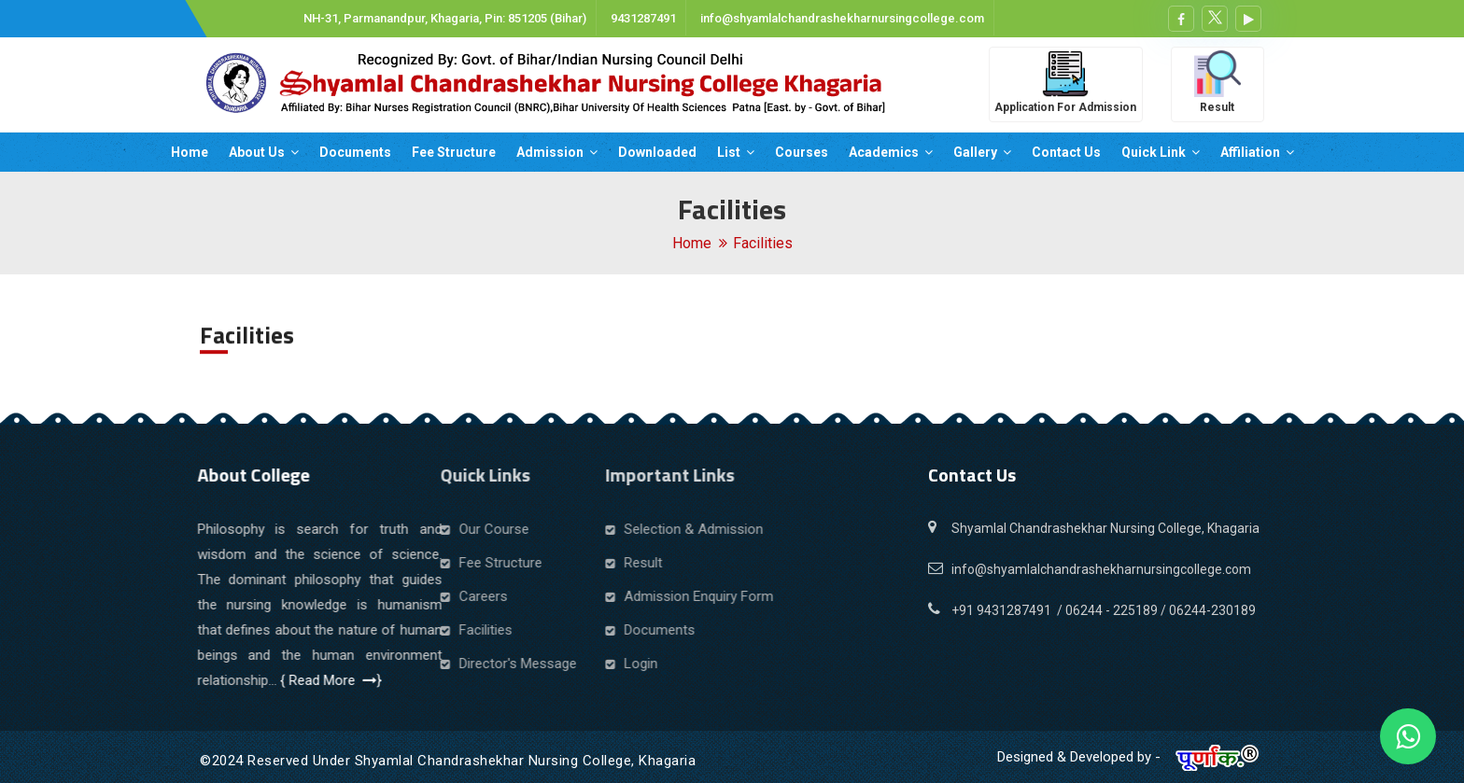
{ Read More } (295, 680)
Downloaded (657, 152)
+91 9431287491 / (1008, 610)
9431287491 (642, 18)
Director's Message (428, 663)
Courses (801, 152)
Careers (394, 596)
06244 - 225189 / (1117, 610)
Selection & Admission (560, 529)
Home (189, 152)
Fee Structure (454, 152)
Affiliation (1257, 152)
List (735, 152)
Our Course (405, 529)
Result (510, 562)
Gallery (982, 152)
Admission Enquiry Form (565, 596)
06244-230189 (1212, 610)
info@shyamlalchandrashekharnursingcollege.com (840, 18)
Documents (355, 152)
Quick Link (1160, 152)
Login (508, 663)
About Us (264, 152)
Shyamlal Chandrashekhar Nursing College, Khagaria (1105, 528)
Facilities (763, 243)
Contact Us (1066, 152)
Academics (891, 152)
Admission (557, 152)
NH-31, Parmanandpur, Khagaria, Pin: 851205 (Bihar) (443, 18)
